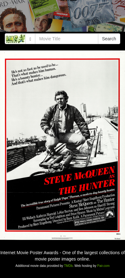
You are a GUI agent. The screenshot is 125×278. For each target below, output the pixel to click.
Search (109, 38)
